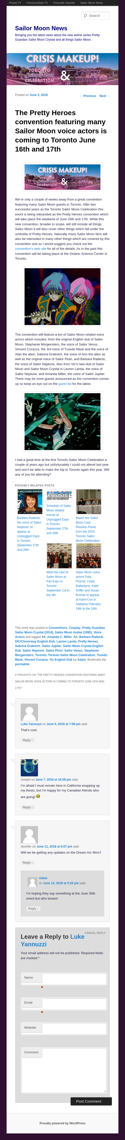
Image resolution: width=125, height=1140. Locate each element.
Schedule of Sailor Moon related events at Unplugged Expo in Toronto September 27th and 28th (59, 519)
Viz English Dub (60, 659)
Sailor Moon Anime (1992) (73, 632)
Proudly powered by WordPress (62, 1123)
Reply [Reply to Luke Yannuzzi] (28, 740)
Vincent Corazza (36, 659)
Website (30, 1027)
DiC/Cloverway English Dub (35, 641)
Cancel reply (95, 933)
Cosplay (75, 628)
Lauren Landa (67, 641)
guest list (64, 384)
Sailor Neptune (33, 650)
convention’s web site (30, 249)
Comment (31, 1052)
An (75, 637)
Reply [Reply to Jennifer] (28, 862)
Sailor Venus (73, 650)
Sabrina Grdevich (27, 646)
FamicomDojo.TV (37, 2)
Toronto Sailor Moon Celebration (71, 655)
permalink (22, 664)
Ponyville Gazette (64, 2)
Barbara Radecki (91, 637)
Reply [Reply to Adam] (33, 908)
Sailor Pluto (54, 650)
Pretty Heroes (88, 641)
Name (33, 979)
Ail (43, 637)
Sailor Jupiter (51, 646)
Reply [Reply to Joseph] (28, 807)
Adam (81, 659)
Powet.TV (15, 2)
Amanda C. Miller (59, 637)
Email (33, 1004)
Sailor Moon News (91, 2)
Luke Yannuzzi (31, 724)
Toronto (40, 655)
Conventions (58, 628)
